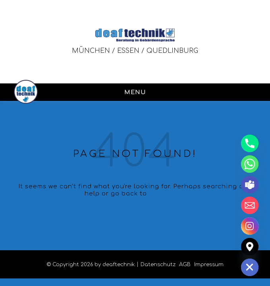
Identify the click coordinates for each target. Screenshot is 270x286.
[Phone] (249, 143)
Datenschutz (158, 264)
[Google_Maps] (249, 246)
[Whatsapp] (249, 164)
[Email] (249, 205)
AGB (185, 264)
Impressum (209, 264)
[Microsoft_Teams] (249, 184)
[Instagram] (249, 226)
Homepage (167, 193)
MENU (135, 92)
